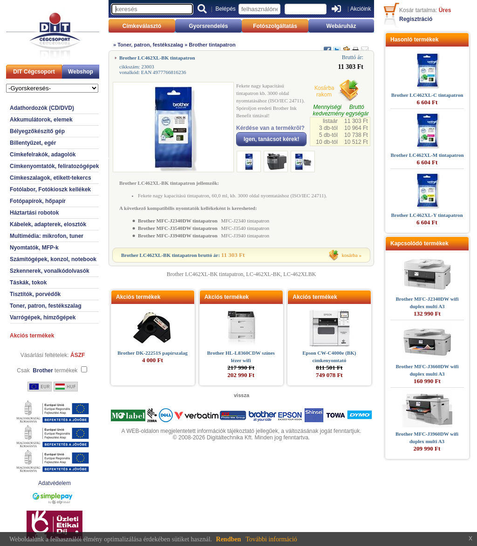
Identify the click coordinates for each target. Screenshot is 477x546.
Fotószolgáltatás (275, 26)
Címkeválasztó (142, 26)
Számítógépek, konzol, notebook (53, 259)
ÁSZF (77, 355)
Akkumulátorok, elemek (41, 119)
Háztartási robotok (34, 212)
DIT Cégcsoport (34, 71)
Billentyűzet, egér (33, 143)
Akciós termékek (32, 335)
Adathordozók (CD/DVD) (42, 108)
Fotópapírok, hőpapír (38, 201)
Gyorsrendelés (208, 26)
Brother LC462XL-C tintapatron (427, 95)
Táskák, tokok (28, 282)
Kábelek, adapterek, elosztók (48, 224)
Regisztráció (415, 19)
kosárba (350, 255)
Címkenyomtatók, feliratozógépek (54, 166)
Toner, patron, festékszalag (46, 306)
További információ (271, 539)
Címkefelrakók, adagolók (42, 154)
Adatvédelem (54, 483)
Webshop (80, 71)
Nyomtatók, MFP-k (34, 247)
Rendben (228, 539)
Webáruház (341, 26)
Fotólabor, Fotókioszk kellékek (50, 189)
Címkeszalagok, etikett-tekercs (50, 178)
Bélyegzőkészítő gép (37, 131)
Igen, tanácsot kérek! (271, 139)
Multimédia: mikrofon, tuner (46, 236)
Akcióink (360, 9)
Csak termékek (47, 370)
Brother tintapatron (212, 44)
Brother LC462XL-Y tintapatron (427, 215)
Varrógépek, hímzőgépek (42, 317)
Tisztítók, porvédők (35, 294)
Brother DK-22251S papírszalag (152, 353)
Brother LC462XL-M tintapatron (426, 155)
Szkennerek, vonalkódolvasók (49, 271)
